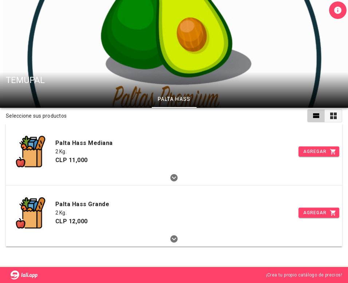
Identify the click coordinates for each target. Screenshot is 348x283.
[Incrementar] (318, 151)
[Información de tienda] (338, 10)
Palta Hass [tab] (174, 99)
